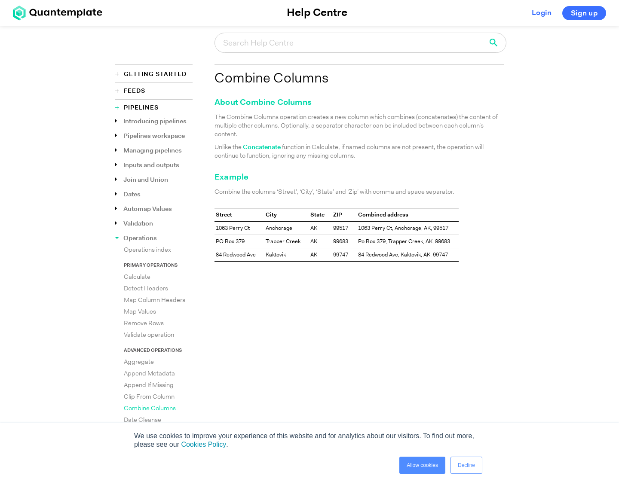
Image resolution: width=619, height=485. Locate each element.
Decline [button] (466, 465)
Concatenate (262, 147)
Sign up (584, 13)
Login (542, 13)
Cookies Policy (203, 444)
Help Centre (317, 13)
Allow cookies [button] (422, 465)
